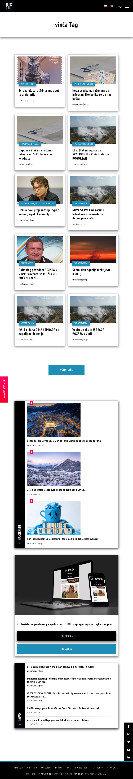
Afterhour (27, 84)
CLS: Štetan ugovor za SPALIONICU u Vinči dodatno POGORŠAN (90, 154)
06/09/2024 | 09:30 (80, 104)
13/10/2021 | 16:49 (26, 219)
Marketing (46, 767)
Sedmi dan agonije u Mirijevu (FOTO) (91, 272)
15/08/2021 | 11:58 (26, 283)
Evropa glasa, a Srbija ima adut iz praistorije (39, 92)
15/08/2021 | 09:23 (26, 339)
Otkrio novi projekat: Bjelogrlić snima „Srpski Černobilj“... (39, 212)
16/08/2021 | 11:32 (79, 224)
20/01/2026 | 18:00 (35, 670)
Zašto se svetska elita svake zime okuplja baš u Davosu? (57, 489)
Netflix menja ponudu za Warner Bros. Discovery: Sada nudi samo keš (63, 708)
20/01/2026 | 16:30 (35, 700)
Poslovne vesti (83, 84)
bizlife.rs (78, 774)
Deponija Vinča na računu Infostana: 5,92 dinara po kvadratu (35, 154)
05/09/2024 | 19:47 (27, 164)
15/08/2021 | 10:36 (80, 279)
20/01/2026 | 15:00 (35, 724)
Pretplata (32, 767)
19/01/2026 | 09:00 (35, 445)
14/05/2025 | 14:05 (26, 100)
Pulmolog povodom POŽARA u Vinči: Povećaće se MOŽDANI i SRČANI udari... (38, 274)
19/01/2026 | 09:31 (35, 543)
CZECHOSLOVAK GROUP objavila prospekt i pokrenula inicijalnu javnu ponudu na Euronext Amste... (69, 695)
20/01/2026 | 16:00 (35, 712)
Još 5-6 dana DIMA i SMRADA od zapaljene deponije (39, 332)
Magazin (18, 767)
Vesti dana (81, 203)
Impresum (98, 767)
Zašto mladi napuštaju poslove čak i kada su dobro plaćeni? (58, 720)
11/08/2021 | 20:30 (80, 339)
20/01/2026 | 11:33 (34, 494)
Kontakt (59, 767)
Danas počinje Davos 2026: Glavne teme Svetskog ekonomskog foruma (64, 440)
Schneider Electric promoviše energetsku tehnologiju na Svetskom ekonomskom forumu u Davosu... (69, 680)
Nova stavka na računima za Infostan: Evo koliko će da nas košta (91, 94)
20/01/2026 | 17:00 (35, 685)
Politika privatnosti (78, 767)
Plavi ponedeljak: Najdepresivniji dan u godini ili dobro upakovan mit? (63, 539)
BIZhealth (27, 263)
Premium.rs (46, 774)
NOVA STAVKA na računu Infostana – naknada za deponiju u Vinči (88, 214)
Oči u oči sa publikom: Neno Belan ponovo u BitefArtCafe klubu (60, 666)
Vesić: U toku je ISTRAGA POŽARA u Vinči (88, 332)
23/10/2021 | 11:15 (79, 164)
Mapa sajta (113, 767)
